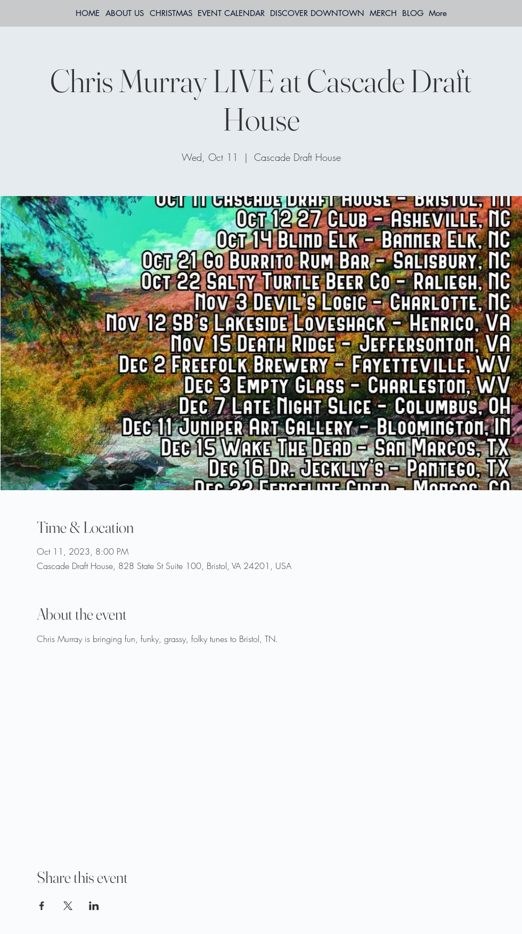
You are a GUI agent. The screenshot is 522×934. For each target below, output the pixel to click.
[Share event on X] (68, 905)
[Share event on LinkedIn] (94, 905)
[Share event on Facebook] (42, 905)
